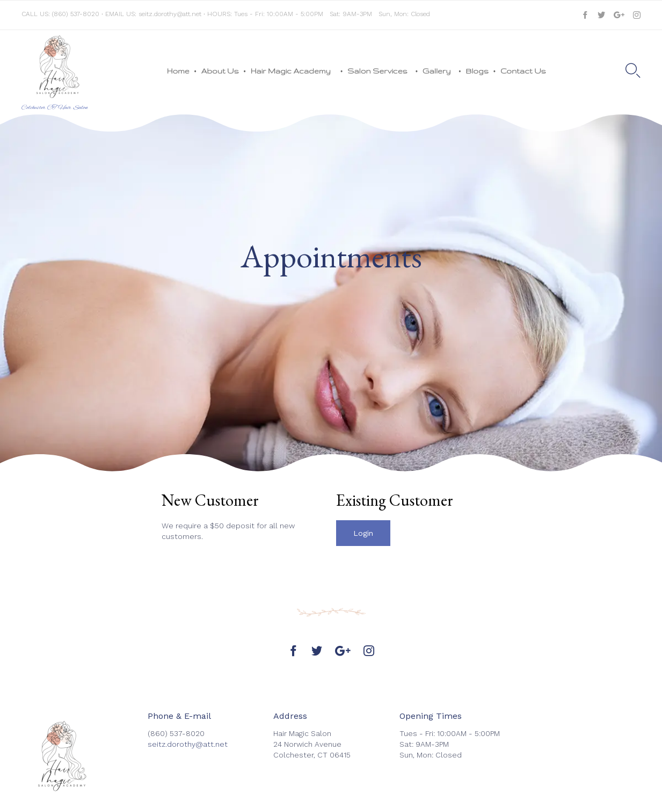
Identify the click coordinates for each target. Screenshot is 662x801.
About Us (220, 71)
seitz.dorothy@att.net (170, 14)
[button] (363, 533)
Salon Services (379, 71)
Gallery (438, 71)
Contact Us (523, 71)
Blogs (477, 71)
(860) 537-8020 (75, 14)
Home (178, 71)
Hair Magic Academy (293, 71)
